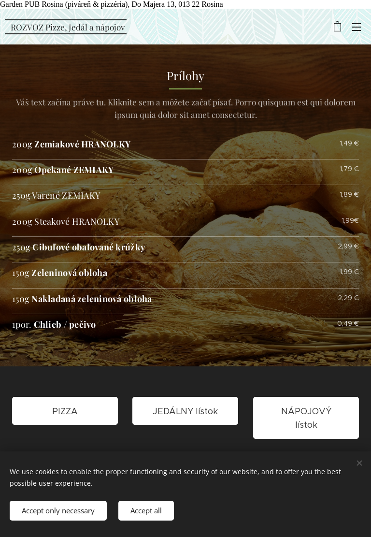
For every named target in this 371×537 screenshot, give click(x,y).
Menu (356, 27)
